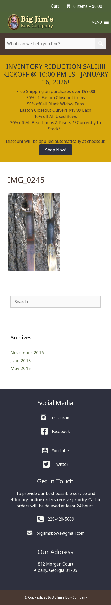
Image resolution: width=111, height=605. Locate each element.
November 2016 (27, 352)
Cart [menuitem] (55, 6)
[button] (96, 22)
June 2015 (20, 361)
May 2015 (20, 368)
